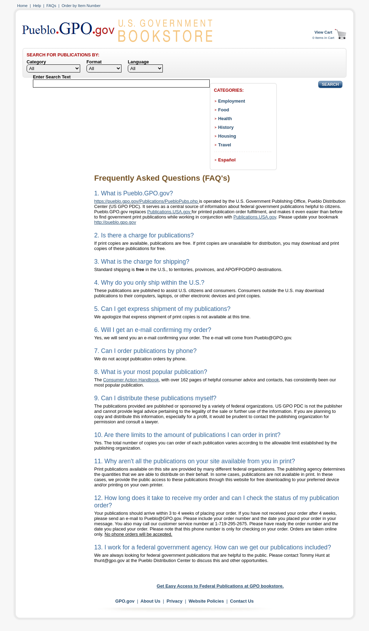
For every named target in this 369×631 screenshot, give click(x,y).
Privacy (175, 601)
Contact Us (242, 601)
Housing (227, 136)
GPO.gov (124, 601)
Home (22, 6)
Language (138, 61)
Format (94, 61)
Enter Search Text (52, 76)
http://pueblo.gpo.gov (115, 222)
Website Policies (206, 601)
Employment (231, 101)
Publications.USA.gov (169, 211)
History (226, 127)
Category (36, 61)
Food (223, 109)
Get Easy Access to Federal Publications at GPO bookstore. (220, 586)
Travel (224, 144)
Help (37, 6)
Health (225, 118)
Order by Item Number (81, 6)
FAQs (51, 6)
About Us (150, 601)
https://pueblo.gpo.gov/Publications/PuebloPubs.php (146, 201)
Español (227, 159)
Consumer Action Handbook (131, 379)
